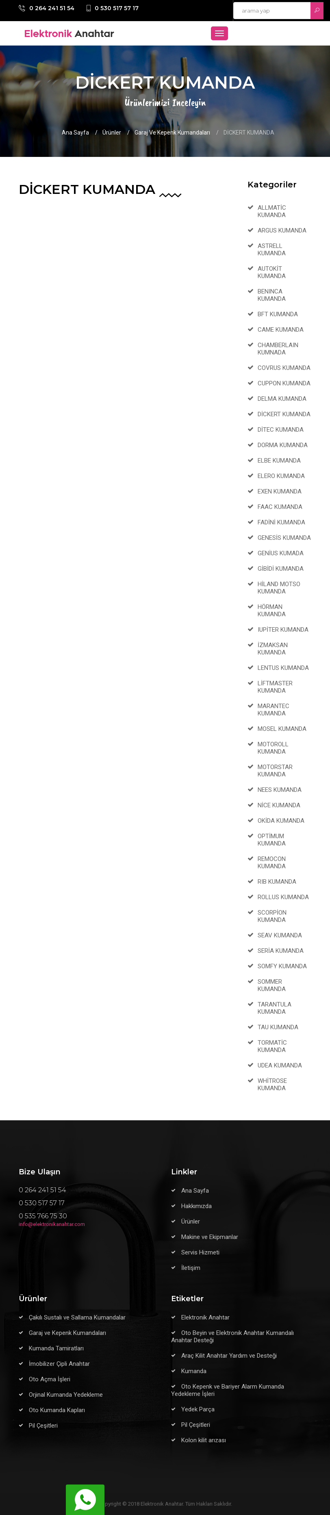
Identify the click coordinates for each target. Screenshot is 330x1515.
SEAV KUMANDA (280, 935)
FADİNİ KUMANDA (281, 522)
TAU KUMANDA (278, 1027)
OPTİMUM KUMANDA (272, 839)
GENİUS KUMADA (281, 553)
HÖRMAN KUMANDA (272, 610)
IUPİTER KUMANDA (283, 629)
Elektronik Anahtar (205, 1317)
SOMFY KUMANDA (282, 966)
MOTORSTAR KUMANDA (275, 770)
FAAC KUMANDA (280, 507)
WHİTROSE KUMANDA (272, 1084)
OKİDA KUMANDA (281, 820)
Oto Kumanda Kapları (57, 1410)
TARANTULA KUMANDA (274, 1008)
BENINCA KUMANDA (272, 295)
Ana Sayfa (75, 132)
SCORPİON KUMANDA (272, 916)
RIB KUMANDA (277, 881)
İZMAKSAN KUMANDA (273, 648)
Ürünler (111, 132)
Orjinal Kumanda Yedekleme (66, 1394)
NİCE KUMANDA (279, 805)
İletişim (190, 1268)
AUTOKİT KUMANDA (272, 272)
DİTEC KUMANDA (281, 429)
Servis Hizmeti (200, 1252)
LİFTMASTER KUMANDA (275, 687)
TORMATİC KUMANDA (272, 1046)
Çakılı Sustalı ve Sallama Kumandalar (77, 1317)
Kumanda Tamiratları (56, 1348)
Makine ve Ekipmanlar (209, 1237)
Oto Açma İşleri (49, 1379)
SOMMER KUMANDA (272, 985)
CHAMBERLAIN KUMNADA (278, 348)
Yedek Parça (198, 1409)
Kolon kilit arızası (203, 1440)
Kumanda (193, 1371)
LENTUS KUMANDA (283, 668)
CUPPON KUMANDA (284, 383)
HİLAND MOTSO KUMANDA (279, 587)
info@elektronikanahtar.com (52, 1224)
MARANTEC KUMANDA (273, 709)
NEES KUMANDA (280, 789)
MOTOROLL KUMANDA (273, 748)
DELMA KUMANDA (282, 398)
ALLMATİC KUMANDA (272, 211)
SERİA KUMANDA (281, 950)
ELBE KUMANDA (279, 460)
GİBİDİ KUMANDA (281, 568)
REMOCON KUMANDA (272, 862)
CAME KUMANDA (281, 329)
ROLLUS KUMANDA (283, 897)
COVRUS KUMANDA (284, 368)
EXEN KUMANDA (280, 491)
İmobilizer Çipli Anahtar (59, 1363)
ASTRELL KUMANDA (272, 249)
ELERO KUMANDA (281, 476)
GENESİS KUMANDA (284, 537)
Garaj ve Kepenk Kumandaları (172, 132)
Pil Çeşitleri (43, 1425)
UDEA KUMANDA (280, 1065)
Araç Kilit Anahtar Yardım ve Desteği (229, 1355)
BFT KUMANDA (278, 314)
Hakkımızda (196, 1206)
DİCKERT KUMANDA (284, 414)
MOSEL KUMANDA (282, 729)
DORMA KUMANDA (283, 445)
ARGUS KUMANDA (282, 230)
